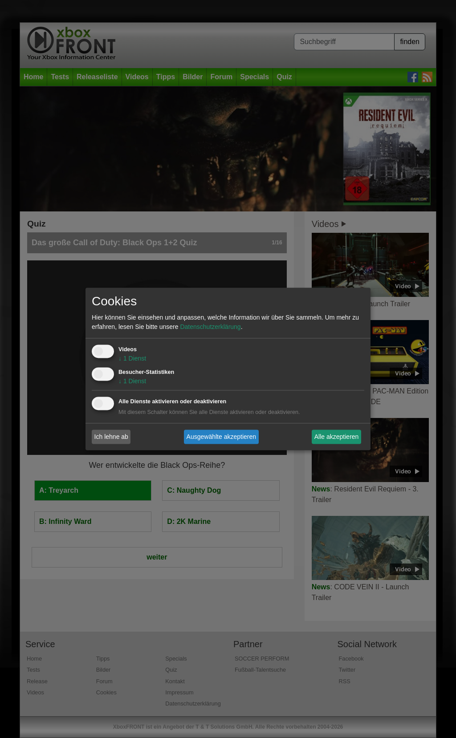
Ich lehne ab (111, 436)
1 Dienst (132, 358)
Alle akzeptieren (336, 436)
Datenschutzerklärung (210, 327)
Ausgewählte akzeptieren (221, 436)
